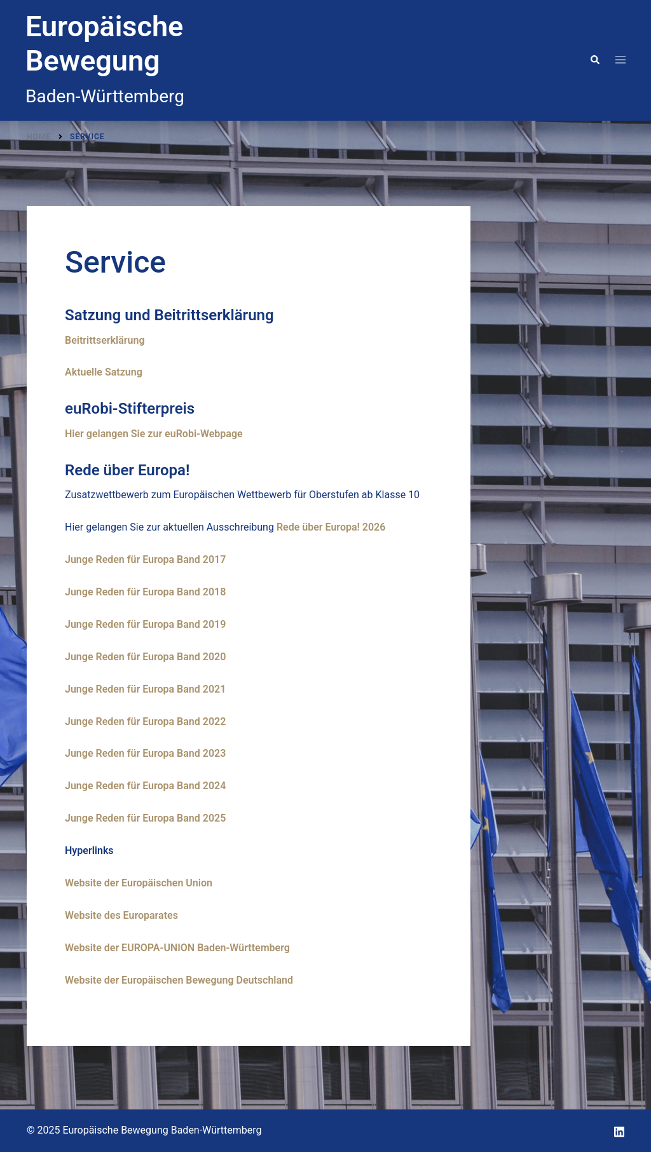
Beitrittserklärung (104, 340)
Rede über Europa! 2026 (331, 527)
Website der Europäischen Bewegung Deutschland (179, 980)
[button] (594, 60)
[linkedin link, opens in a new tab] (619, 1130)
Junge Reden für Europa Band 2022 (145, 721)
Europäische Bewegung (104, 44)
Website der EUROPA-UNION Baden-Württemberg (177, 948)
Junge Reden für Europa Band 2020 (145, 657)
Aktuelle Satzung (103, 372)
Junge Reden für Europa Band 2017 (145, 559)
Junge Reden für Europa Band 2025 (145, 818)
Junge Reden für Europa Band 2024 (145, 786)
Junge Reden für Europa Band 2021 (145, 689)
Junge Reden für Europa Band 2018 (145, 592)
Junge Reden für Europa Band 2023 (145, 753)
